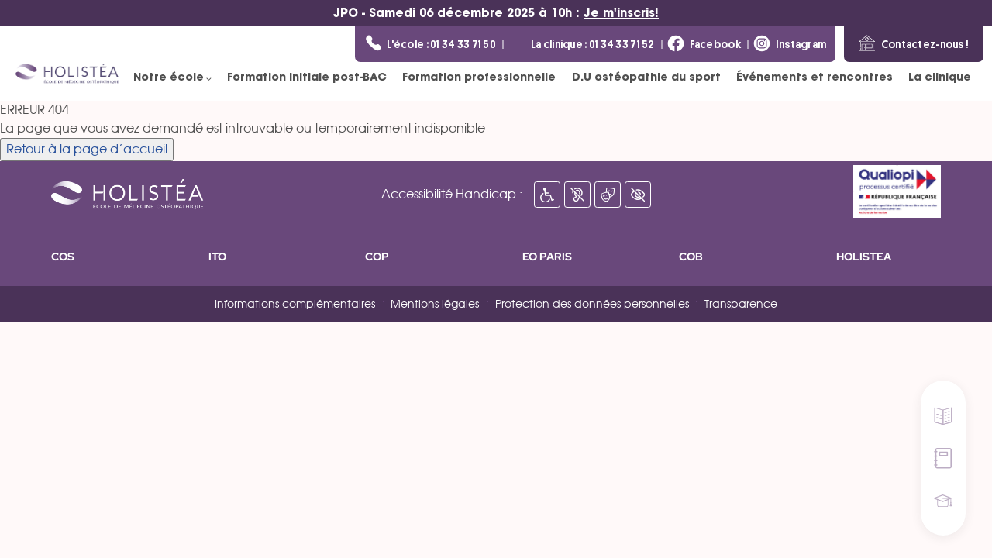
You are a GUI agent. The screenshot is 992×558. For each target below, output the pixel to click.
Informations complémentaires (295, 304)
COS (62, 257)
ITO (217, 257)
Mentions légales (435, 304)
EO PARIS (547, 257)
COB (691, 257)
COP (377, 257)
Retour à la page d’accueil (86, 149)
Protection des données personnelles (592, 304)
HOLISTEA (863, 257)
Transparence (740, 304)
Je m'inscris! (621, 12)
